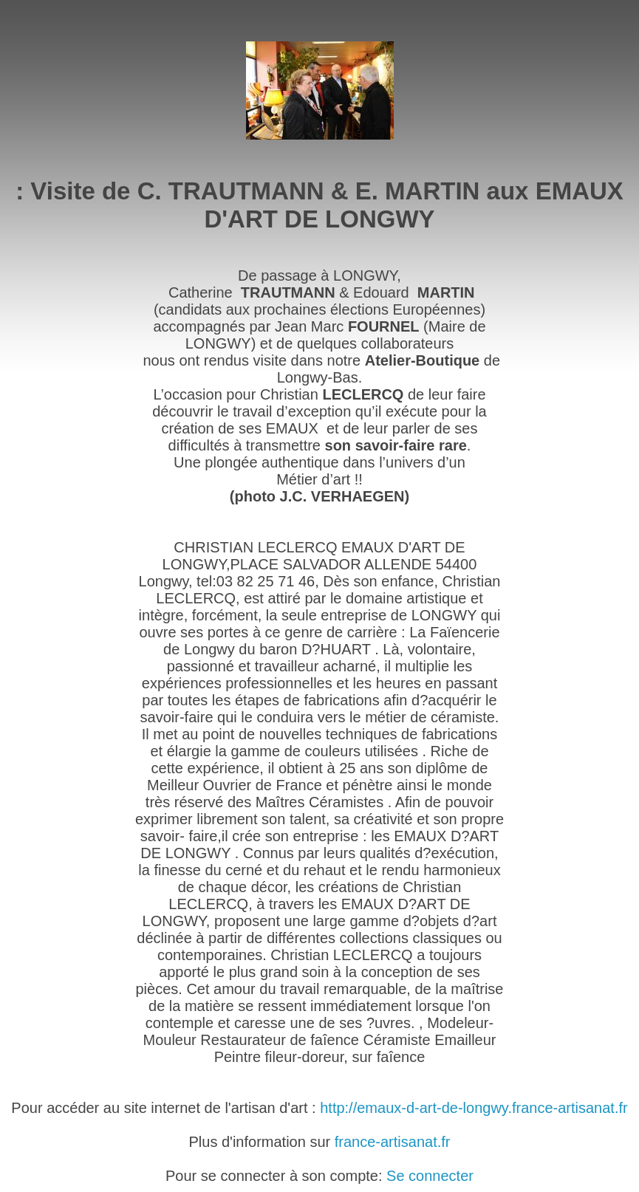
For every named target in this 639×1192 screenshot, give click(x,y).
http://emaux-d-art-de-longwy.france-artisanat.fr (473, 1108)
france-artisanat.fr (393, 1142)
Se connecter (430, 1176)
